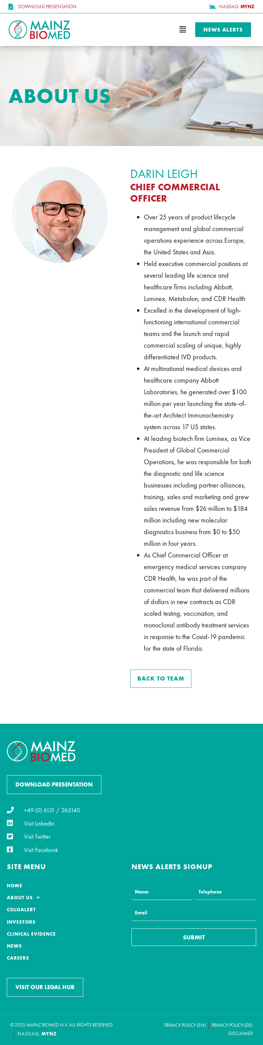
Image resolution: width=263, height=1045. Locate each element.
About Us (25, 898)
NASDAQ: (37, 1034)
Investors (21, 922)
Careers (18, 958)
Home (14, 885)
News (14, 946)
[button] (131, 29)
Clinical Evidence (31, 934)
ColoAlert (21, 909)
